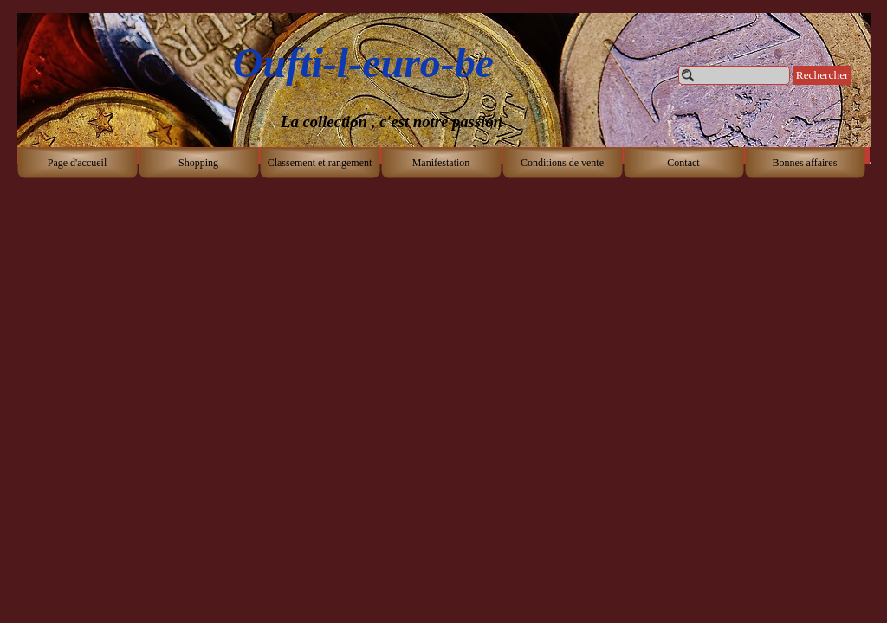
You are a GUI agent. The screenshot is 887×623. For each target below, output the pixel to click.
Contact (683, 163)
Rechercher (822, 74)
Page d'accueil (77, 163)
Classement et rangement (320, 163)
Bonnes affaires (805, 163)
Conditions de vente (562, 163)
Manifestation (441, 163)
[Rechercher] (734, 75)
